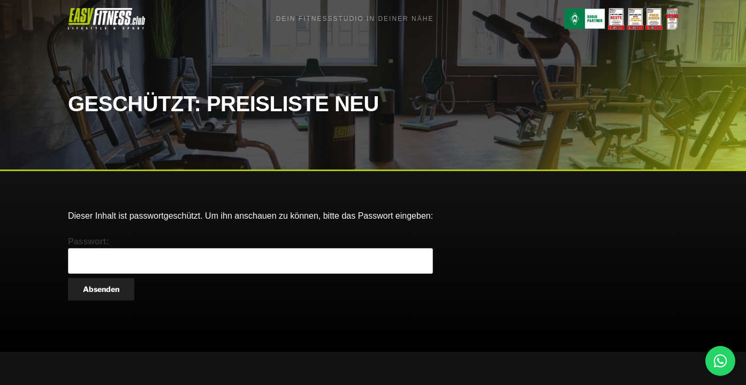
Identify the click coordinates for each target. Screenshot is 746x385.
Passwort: (250, 255)
